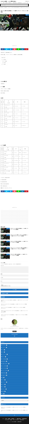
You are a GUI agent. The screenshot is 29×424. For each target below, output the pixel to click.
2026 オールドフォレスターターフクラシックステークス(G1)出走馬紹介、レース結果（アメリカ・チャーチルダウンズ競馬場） (14, 311)
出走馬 (4, 62)
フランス (9, 7)
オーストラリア (4, 382)
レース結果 (3, 64)
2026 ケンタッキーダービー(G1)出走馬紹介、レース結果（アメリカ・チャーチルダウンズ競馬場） (13, 307)
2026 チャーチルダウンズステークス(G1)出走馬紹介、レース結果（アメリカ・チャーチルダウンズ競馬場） (14, 314)
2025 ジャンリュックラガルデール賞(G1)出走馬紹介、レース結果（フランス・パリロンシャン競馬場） (19, 248)
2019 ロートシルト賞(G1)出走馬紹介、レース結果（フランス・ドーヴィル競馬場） (19, 229)
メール (2, 277)
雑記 (27, 2)
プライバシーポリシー (16, 419)
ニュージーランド (5, 354)
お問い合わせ (22, 419)
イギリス (3, 384)
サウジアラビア (4, 345)
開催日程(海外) (15, 2)
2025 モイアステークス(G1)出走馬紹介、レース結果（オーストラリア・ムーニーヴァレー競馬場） (13, 407)
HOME (2, 7)
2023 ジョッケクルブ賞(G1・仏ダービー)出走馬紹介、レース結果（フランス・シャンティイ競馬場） (19, 235)
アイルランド (4, 389)
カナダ (3, 352)
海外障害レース (10, 2)
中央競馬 (3, 391)
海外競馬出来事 (20, 2)
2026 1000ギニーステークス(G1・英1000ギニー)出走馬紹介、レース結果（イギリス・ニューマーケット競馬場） (14, 300)
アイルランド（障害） (5, 370)
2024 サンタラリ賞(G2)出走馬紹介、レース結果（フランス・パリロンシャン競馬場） (19, 242)
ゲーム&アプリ (24, 2)
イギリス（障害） (5, 368)
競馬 (3, 2)
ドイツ (3, 349)
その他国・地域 (4, 375)
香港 (3, 377)
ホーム (1, 2)
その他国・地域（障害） (5, 363)
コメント (2, 265)
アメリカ (3, 386)
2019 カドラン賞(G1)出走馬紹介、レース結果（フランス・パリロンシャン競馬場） (19, 255)
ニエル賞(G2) (4, 59)
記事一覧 (14, 331)
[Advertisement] (14, 38)
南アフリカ (4, 356)
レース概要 (4, 61)
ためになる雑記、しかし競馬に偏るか (8, 1)
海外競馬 (6, 2)
